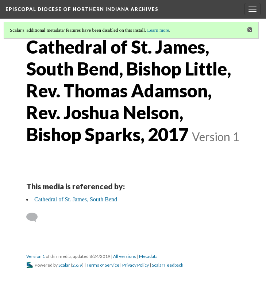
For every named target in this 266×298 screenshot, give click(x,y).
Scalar (64, 265)
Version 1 (35, 256)
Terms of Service (102, 265)
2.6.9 (77, 265)
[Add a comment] (35, 217)
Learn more (158, 30)
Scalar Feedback (167, 265)
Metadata (148, 256)
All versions (124, 256)
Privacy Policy (135, 265)
